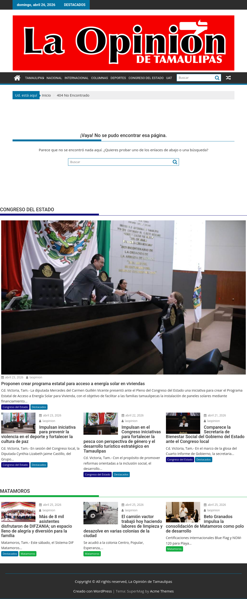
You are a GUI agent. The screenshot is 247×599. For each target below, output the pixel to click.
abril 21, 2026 (215, 415)
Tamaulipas (34, 78)
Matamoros (28, 553)
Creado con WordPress (92, 591)
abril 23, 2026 (12, 377)
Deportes (118, 78)
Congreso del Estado (146, 78)
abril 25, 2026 (50, 505)
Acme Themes (162, 591)
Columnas (99, 78)
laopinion (34, 377)
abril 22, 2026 (133, 415)
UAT (169, 78)
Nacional (54, 78)
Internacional (77, 78)
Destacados (39, 407)
